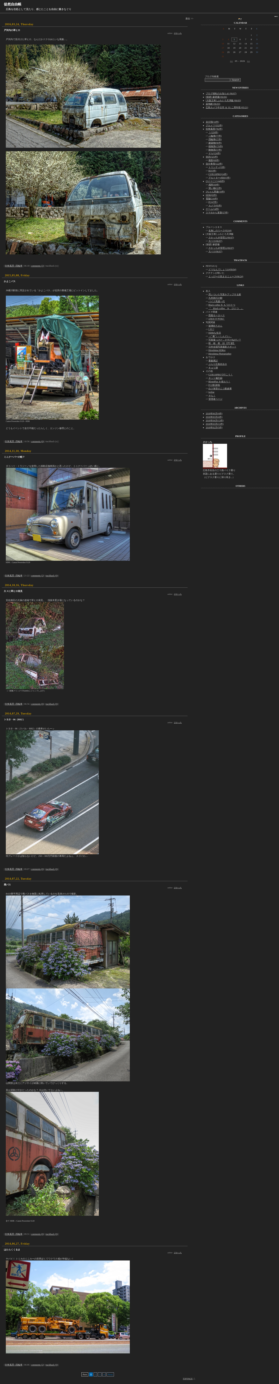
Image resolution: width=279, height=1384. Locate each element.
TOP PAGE (188, 1378)
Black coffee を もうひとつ (221, 305)
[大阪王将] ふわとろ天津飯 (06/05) (223, 100)
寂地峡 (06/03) (213, 104)
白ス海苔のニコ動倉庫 (220, 388)
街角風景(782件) (214, 129)
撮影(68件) (213, 160)
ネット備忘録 (215, 378)
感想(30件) (213, 184)
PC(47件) (213, 202)
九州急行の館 (215, 298)
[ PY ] (211, 329)
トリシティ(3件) (216, 167)
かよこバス (10, 281)
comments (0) (37, 441)
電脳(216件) (212, 198)
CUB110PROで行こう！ (220, 374)
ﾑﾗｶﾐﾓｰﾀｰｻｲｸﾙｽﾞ (216, 319)
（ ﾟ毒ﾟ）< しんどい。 (220, 336)
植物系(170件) (215, 146)
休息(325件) (212, 156)
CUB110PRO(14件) (217, 174)
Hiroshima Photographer (219, 353)
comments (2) (37, 575)
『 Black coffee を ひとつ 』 (226, 308)
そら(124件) (214, 153)
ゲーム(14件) (212, 209)
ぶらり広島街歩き (217, 364)
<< (231, 61)
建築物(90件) (215, 143)
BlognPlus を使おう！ (219, 381)
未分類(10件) (212, 122)
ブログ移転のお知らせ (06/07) (221, 93)
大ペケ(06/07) (215, 241)
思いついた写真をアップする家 (224, 294)
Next (110, 1374)
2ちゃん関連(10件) (215, 191)
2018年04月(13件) (215, 420)
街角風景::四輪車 (13, 265)
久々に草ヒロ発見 (13, 591)
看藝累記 (213, 360)
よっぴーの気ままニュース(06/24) (225, 276)
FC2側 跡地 (214, 385)
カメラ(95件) (215, 205)
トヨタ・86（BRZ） (14, 719)
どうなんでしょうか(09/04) (222, 269)
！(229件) (213, 132)
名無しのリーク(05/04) (220, 230)
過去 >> (189, 18)
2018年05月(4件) (214, 417)
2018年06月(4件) (214, 413)
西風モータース (216, 315)
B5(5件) (212, 170)
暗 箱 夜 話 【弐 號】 (221, 343)
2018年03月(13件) (215, 424)
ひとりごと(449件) (215, 181)
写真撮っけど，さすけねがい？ (224, 339)
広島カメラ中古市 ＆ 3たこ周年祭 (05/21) (227, 107)
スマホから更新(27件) (217, 212)
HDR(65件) (211, 195)
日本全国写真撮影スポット (222, 346)
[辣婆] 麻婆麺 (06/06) (216, 97)
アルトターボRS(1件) (219, 177)
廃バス (7, 884)
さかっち (178, 33)
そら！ (211, 395)
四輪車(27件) (215, 139)
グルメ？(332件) (214, 125)
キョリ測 (213, 367)
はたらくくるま (12, 1249)
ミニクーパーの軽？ (14, 457)
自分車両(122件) (214, 163)
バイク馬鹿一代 (216, 301)
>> (248, 61)
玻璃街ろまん (215, 326)
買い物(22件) (215, 188)
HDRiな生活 (214, 332)
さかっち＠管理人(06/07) (221, 237)
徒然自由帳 (12, 4)
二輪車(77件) (215, 136)
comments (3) (37, 265)
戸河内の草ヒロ (12, 30)
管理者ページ (215, 399)
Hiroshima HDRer (217, 350)
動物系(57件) (215, 150)
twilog (211, 392)
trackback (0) (52, 575)
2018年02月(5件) (214, 427)
